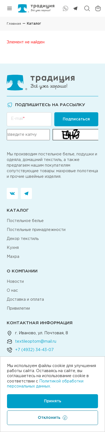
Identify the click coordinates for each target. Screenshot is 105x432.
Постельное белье (25, 221)
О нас (12, 290)
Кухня (13, 247)
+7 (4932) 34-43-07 (34, 350)
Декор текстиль (23, 238)
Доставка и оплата (25, 299)
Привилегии (18, 308)
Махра (13, 256)
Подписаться (76, 119)
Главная (14, 23)
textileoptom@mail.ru (35, 341)
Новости (15, 281)
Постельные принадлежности (36, 230)
